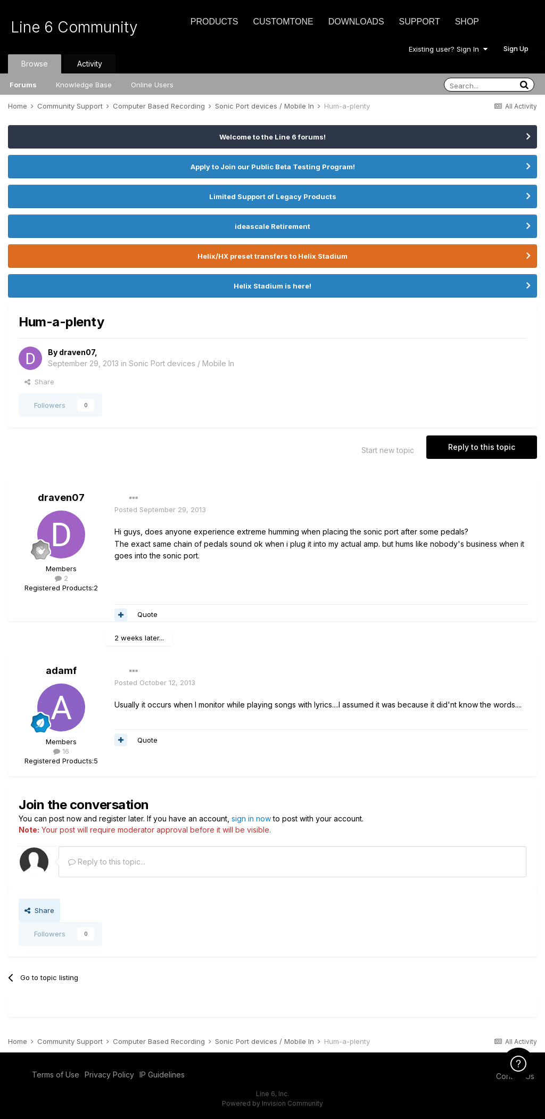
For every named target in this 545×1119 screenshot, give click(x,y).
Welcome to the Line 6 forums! (272, 137)
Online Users (152, 84)
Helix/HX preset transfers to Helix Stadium (272, 256)
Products (214, 21)
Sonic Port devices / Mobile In (181, 363)
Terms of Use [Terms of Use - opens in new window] (55, 1074)
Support (419, 21)
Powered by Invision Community (272, 1103)
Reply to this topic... (106, 861)
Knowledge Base (84, 84)
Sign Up (516, 48)
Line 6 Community (74, 27)
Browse (34, 63)
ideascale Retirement (272, 226)
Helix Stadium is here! (272, 286)
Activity (89, 63)
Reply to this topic (481, 446)
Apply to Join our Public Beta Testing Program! (273, 166)
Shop (467, 21)
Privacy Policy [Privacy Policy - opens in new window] (109, 1074)
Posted (160, 509)
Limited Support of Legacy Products (272, 196)
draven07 (77, 352)
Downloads (356, 21)
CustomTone (283, 21)
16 (61, 751)
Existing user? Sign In (448, 49)
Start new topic (387, 450)
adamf (61, 670)
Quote (147, 614)
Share (39, 381)
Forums (23, 84)
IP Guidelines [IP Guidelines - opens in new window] (162, 1074)
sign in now (251, 818)
